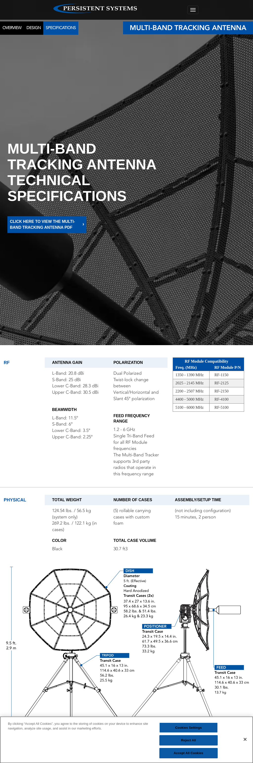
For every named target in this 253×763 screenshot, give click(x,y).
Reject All (188, 742)
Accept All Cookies (188, 755)
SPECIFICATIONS (61, 27)
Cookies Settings (188, 729)
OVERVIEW (11, 27)
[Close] (245, 741)
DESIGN (33, 27)
